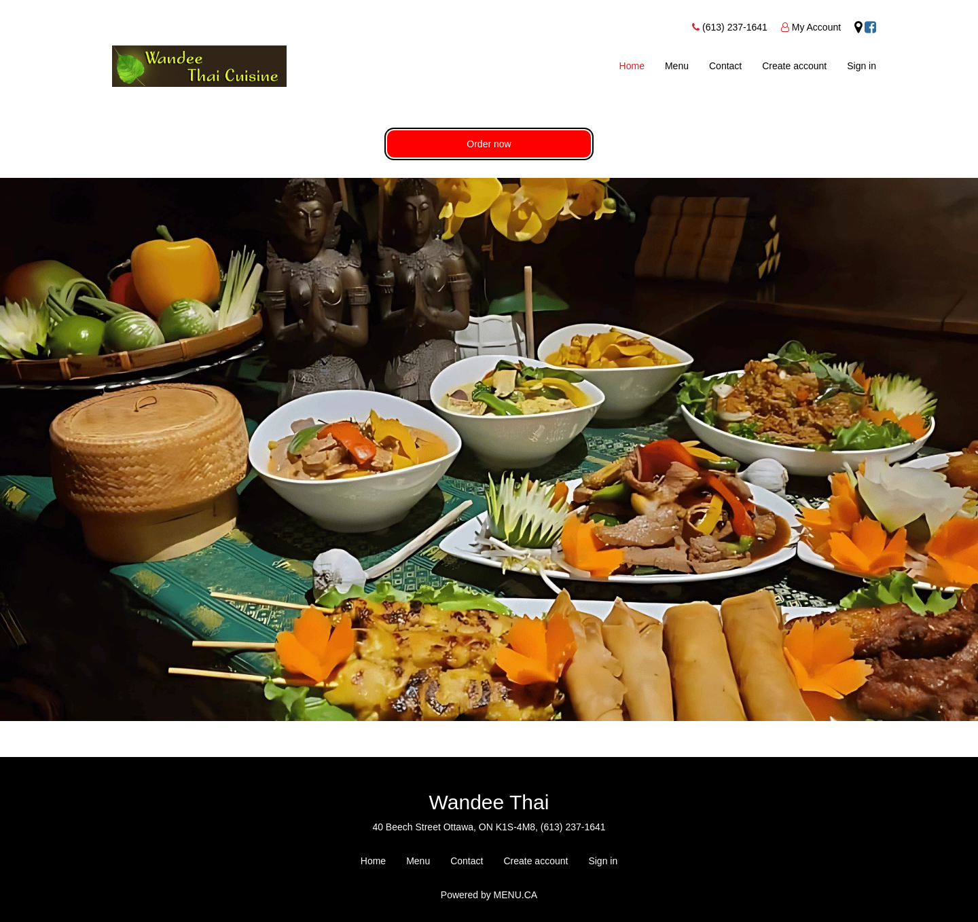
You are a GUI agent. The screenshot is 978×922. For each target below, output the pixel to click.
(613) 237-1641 (734, 27)
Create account (794, 65)
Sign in (861, 65)
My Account (816, 27)
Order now (489, 144)
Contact (725, 65)
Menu (677, 65)
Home (632, 65)
